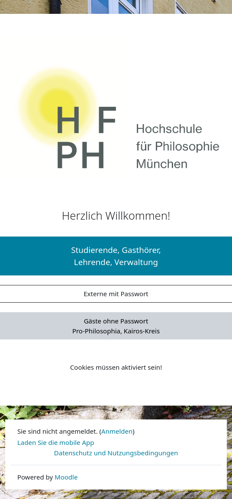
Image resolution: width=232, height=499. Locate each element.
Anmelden (116, 431)
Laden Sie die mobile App (55, 442)
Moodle (66, 477)
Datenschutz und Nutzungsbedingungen (116, 452)
